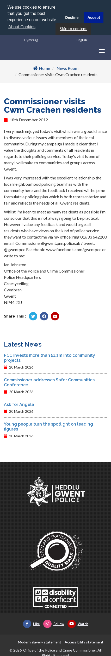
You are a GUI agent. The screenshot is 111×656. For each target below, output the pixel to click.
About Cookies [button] (21, 27)
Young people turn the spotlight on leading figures (48, 426)
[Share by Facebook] (44, 316)
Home (41, 67)
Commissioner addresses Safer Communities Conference (49, 382)
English (82, 39)
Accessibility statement (84, 642)
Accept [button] (94, 17)
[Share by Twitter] (33, 316)
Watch (77, 623)
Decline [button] (71, 17)
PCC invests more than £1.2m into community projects (49, 358)
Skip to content (73, 27)
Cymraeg (31, 39)
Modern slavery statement (39, 642)
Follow (53, 623)
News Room (67, 67)
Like (31, 623)
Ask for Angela (19, 404)
